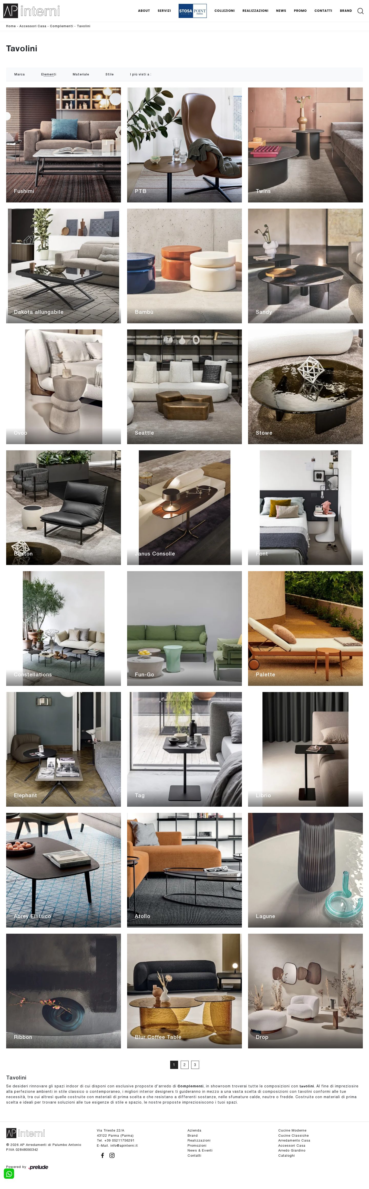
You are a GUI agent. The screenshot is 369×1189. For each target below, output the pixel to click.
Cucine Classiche (293, 1135)
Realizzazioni (255, 10)
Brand (346, 10)
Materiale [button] (81, 74)
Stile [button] (110, 74)
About (144, 10)
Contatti (323, 10)
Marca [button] (19, 74)
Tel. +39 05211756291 (116, 1140)
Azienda (194, 1130)
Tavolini (83, 26)
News (281, 10)
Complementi (61, 26)
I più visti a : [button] (140, 74)
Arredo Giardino (291, 1150)
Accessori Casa (32, 26)
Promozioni (197, 1145)
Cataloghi (286, 1155)
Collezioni (224, 10)
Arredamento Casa (294, 1140)
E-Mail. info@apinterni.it (117, 1145)
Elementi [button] (48, 74)
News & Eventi (200, 1150)
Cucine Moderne (292, 1130)
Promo (300, 10)
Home (11, 26)
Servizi (164, 10)
